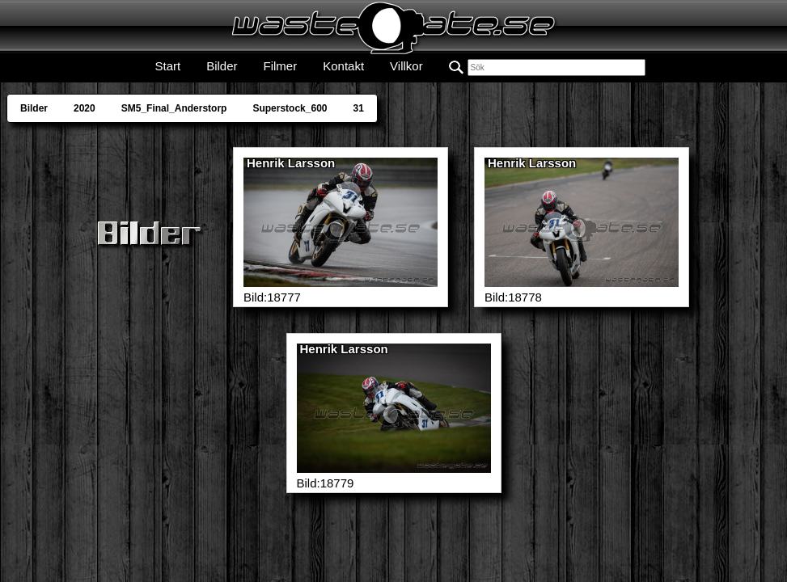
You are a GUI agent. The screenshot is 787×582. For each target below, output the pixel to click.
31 (358, 108)
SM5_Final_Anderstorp (174, 108)
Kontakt (343, 66)
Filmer (281, 66)
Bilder (221, 66)
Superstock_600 (289, 108)
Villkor (406, 66)
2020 (84, 108)
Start (167, 66)
